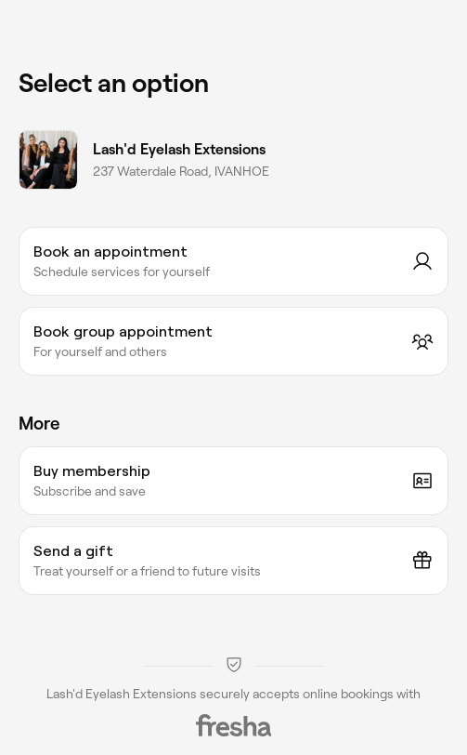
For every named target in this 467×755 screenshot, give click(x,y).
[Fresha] (234, 725)
